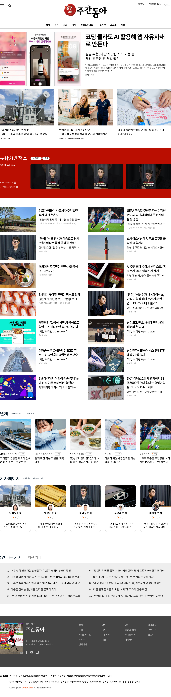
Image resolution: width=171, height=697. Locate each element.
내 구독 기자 (38, 478)
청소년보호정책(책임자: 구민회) (98, 676)
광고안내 (152, 634)
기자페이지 (130, 639)
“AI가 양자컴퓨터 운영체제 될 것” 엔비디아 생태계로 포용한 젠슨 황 (50, 525)
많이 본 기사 (11, 557)
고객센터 (52, 676)
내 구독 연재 (29, 413)
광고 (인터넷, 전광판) (28, 676)
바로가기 (36, 158)
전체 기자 (27, 478)
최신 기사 (34, 557)
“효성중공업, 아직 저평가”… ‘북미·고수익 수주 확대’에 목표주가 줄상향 (15, 525)
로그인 (168, 4)
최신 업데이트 (16, 413)
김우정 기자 (85, 513)
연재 (127, 625)
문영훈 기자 (120, 513)
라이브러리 (130, 634)
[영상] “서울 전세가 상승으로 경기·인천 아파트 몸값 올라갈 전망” (85, 525)
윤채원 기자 (15, 513)
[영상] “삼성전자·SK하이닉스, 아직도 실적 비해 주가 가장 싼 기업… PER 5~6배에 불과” (155, 525)
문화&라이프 (87, 24)
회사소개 (13, 676)
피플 (123, 24)
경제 (56, 24)
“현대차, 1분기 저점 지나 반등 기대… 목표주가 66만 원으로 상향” (121, 525)
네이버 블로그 (7, 182)
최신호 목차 (130, 630)
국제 (74, 24)
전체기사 (83, 644)
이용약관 (62, 676)
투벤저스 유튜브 (8, 187)
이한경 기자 (155, 513)
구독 (46, 158)
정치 (48, 24)
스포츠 (113, 24)
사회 (65, 24)
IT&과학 (101, 24)
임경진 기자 (50, 513)
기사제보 (152, 625)
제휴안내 (43, 676)
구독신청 (152, 630)
